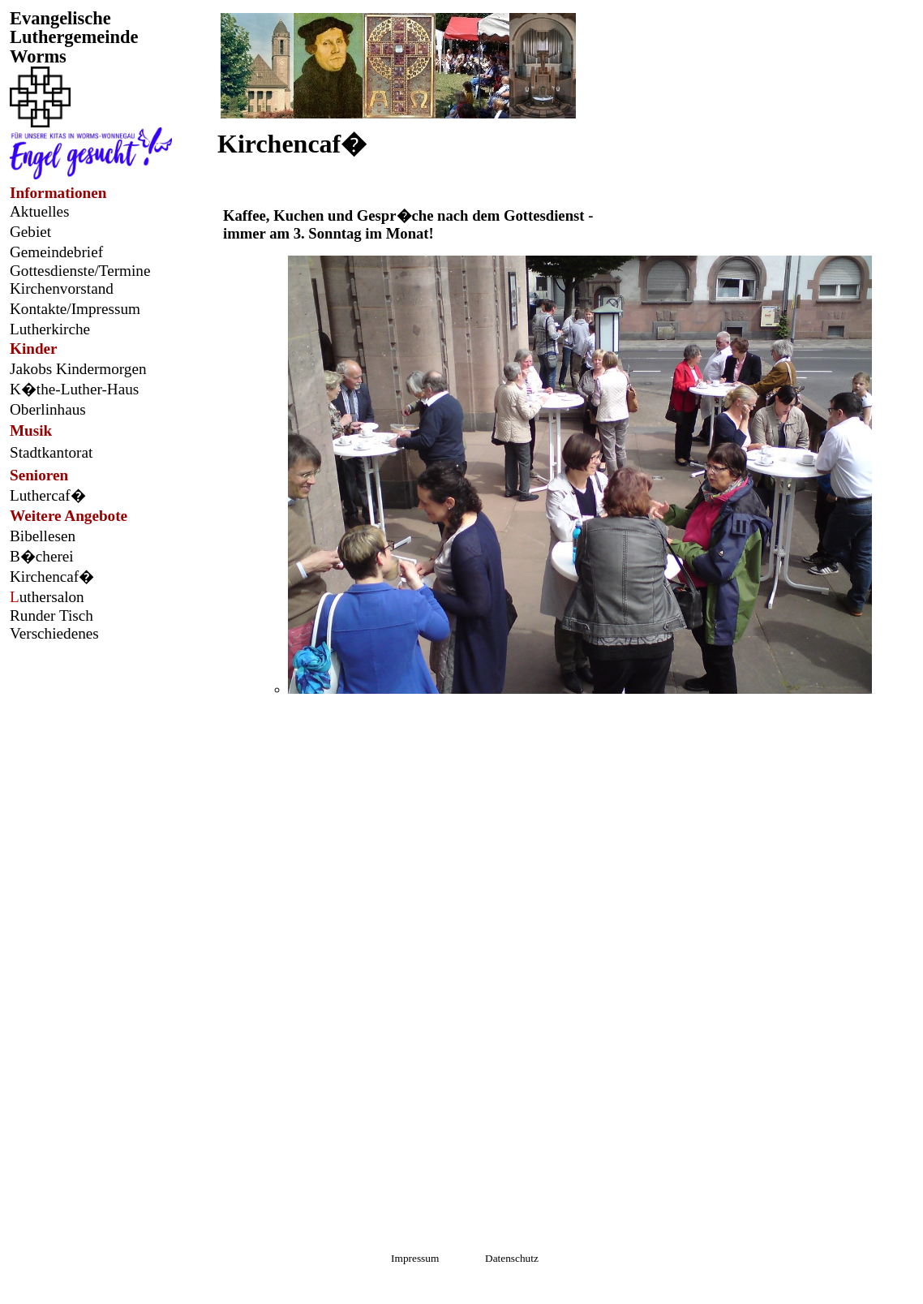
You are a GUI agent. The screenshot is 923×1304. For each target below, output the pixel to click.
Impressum (417, 1258)
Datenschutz (511, 1258)
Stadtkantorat (51, 452)
